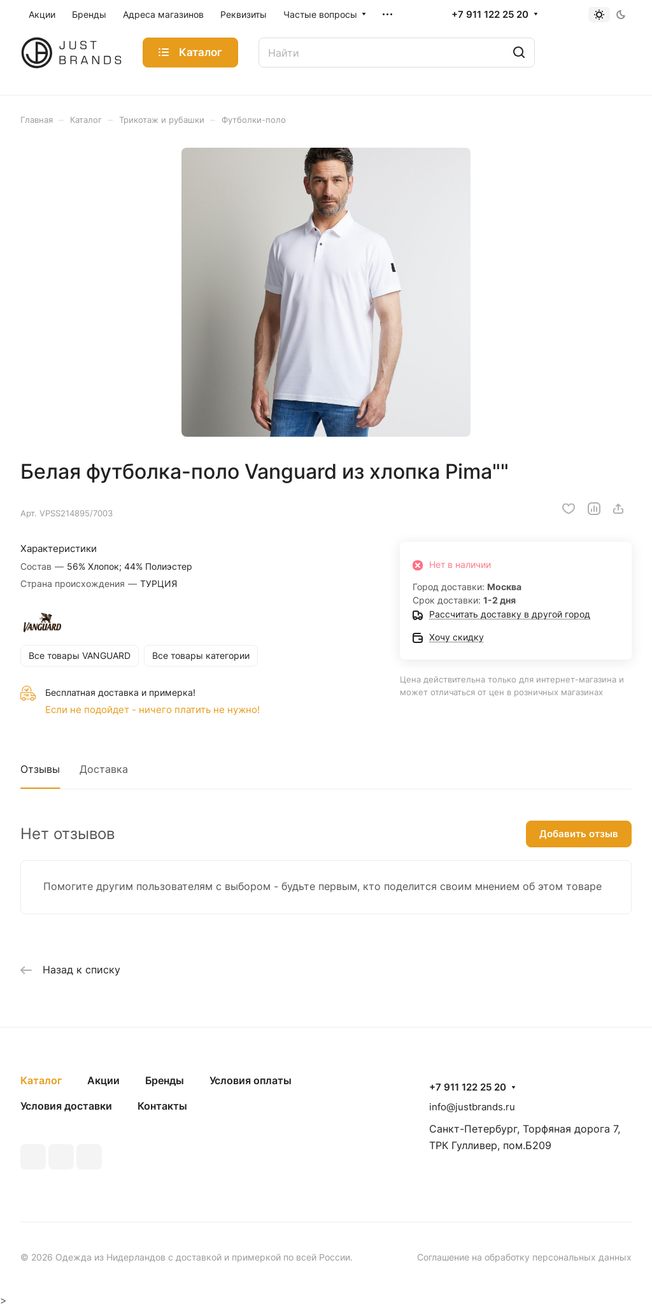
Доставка (104, 769)
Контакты (162, 1105)
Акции (103, 1080)
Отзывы (40, 769)
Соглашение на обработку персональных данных (524, 1257)
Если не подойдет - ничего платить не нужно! (152, 709)
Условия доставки (66, 1105)
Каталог (41, 1080)
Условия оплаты (250, 1080)
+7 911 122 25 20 (489, 14)
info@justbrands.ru (472, 1107)
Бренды (164, 1080)
